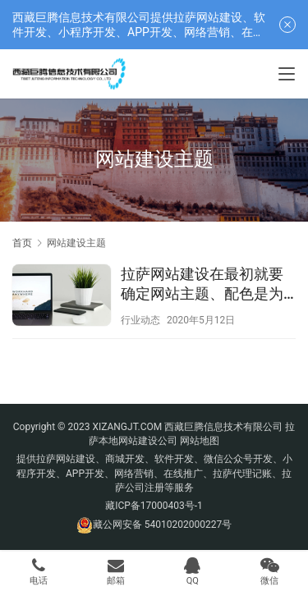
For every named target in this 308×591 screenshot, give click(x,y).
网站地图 (199, 441)
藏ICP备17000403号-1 (154, 505)
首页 (22, 243)
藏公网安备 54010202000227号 (162, 524)
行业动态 (140, 320)
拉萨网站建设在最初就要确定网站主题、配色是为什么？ (202, 284)
